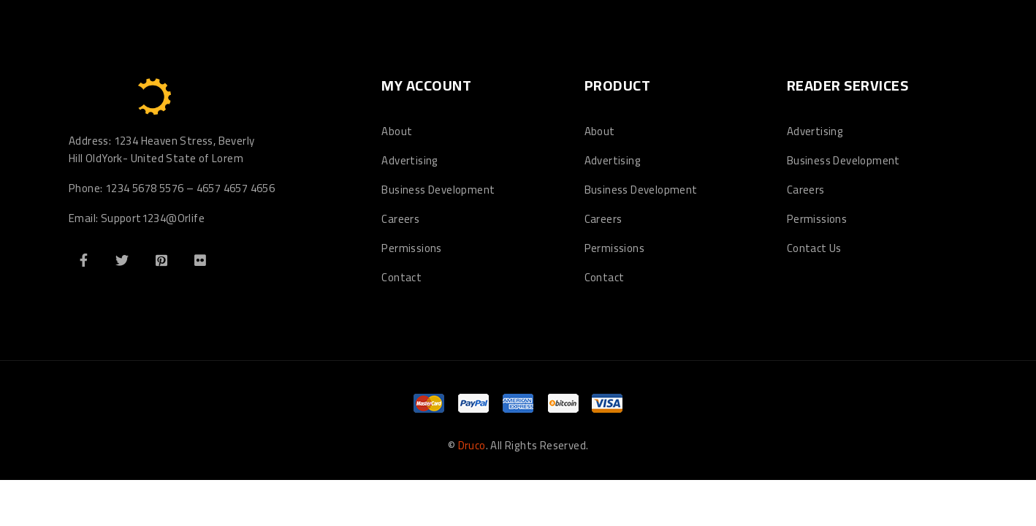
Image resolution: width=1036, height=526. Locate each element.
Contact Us (814, 248)
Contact (401, 277)
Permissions (411, 248)
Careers (400, 218)
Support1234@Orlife (153, 218)
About (396, 131)
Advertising (409, 160)
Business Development (438, 189)
